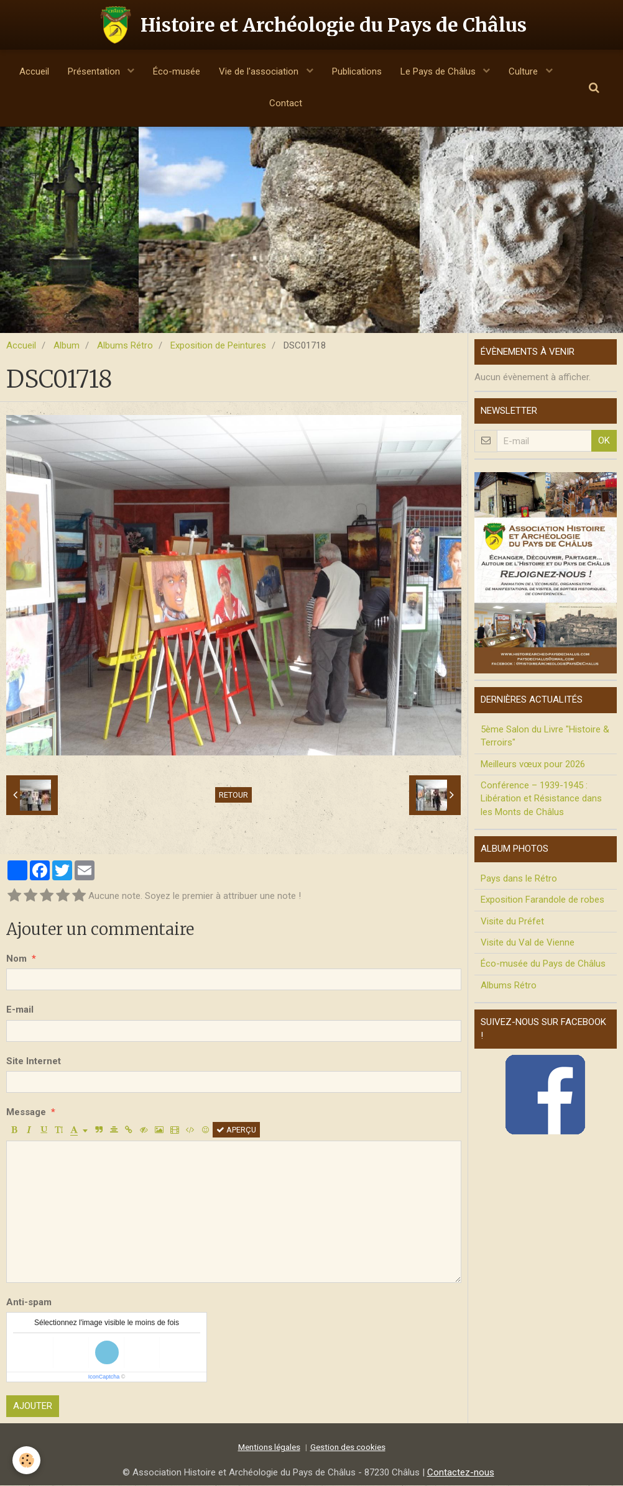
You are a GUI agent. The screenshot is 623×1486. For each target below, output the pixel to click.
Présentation (95, 71)
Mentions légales (269, 1447)
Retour (233, 795)
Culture (524, 71)
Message (26, 1112)
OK (604, 441)
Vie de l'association (260, 71)
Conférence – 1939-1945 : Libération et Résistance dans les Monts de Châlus (541, 799)
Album (66, 346)
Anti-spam (29, 1302)
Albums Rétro (125, 346)
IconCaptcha (104, 1377)
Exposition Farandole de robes (542, 900)
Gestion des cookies (347, 1447)
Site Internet (33, 1061)
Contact (285, 103)
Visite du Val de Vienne (528, 943)
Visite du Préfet (512, 922)
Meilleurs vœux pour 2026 (533, 764)
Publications (357, 71)
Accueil (34, 71)
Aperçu (236, 1130)
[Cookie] (26, 1460)
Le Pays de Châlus (439, 71)
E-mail (20, 1010)
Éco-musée (176, 71)
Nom (16, 959)
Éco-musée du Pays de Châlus (543, 964)
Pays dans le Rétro (519, 879)
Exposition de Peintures (218, 346)
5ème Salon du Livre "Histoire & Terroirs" (545, 736)
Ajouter (32, 1406)
